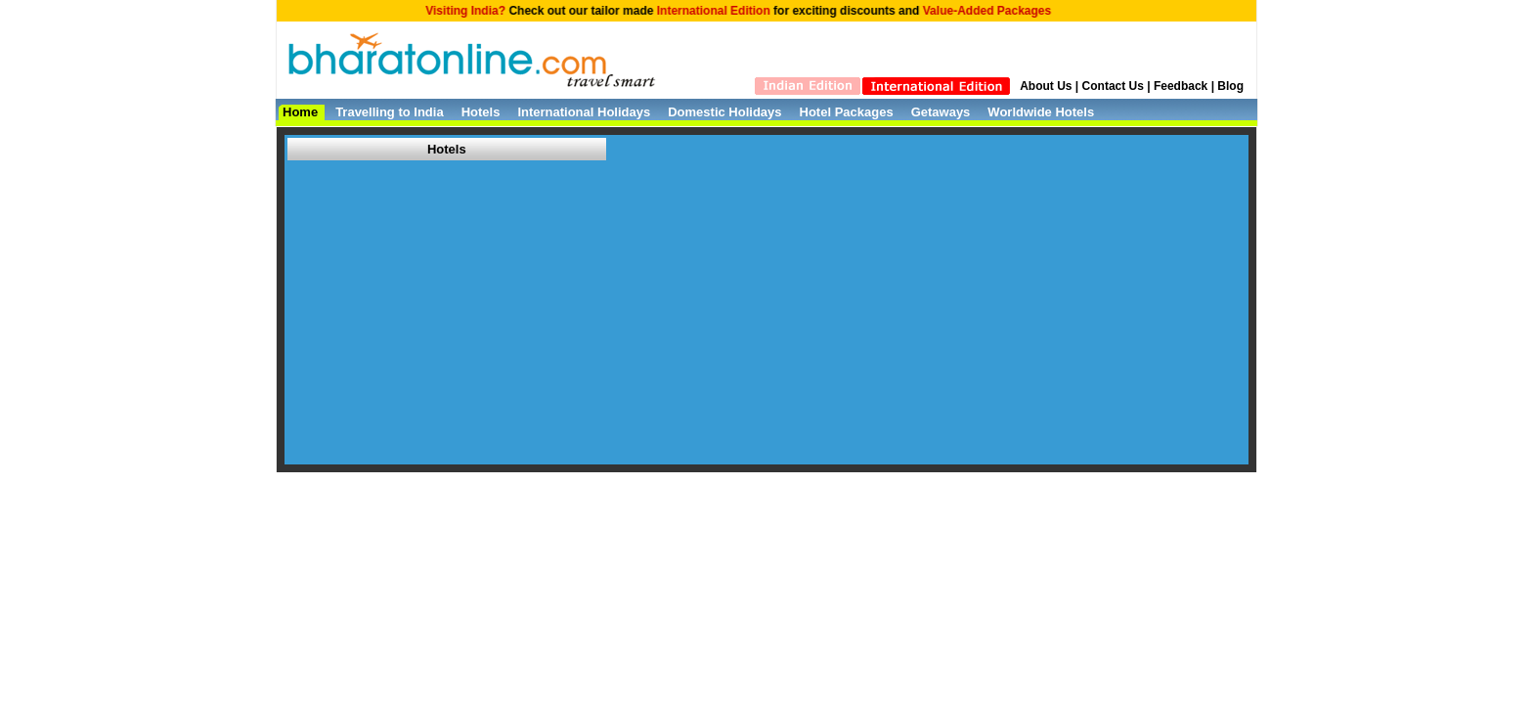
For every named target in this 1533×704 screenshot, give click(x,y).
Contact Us (1113, 86)
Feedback (1180, 86)
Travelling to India (389, 112)
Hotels (481, 112)
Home (300, 112)
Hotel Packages (847, 112)
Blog (1230, 86)
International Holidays (583, 112)
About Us (1046, 86)
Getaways (941, 112)
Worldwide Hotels (1040, 112)
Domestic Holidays (724, 112)
